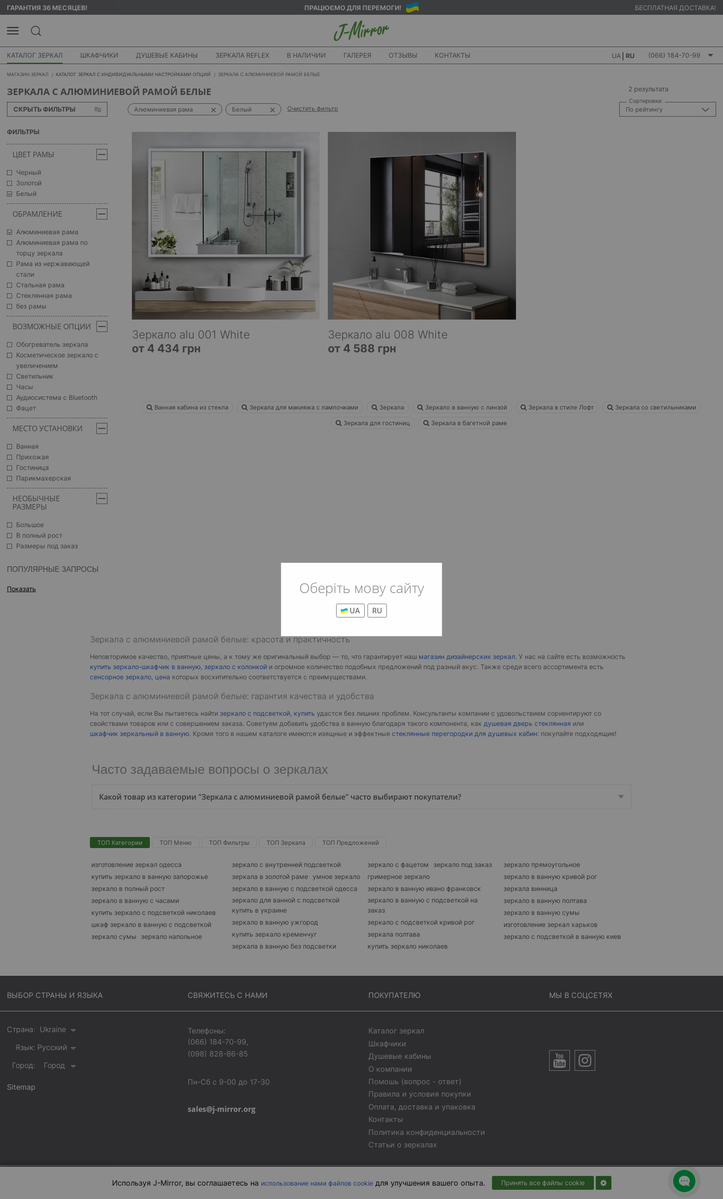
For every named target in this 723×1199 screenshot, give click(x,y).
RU (377, 610)
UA (350, 610)
